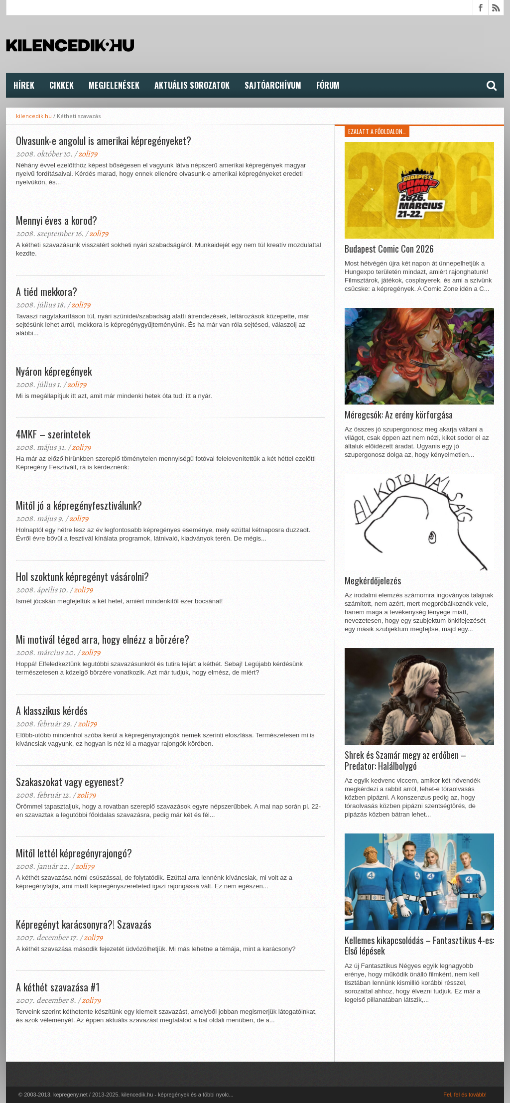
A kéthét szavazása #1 (58, 987)
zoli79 (87, 153)
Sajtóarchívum (273, 85)
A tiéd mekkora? (46, 291)
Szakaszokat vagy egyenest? (70, 782)
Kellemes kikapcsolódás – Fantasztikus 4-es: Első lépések (419, 946)
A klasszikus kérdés (52, 710)
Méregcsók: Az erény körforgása (399, 415)
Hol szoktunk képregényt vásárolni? (82, 576)
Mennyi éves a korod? (56, 220)
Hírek (23, 85)
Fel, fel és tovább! (465, 1095)
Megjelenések (114, 85)
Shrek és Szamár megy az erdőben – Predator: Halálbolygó (405, 760)
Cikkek (61, 85)
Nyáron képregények (54, 371)
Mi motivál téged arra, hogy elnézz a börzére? (102, 639)
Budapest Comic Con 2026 (389, 249)
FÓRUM (328, 85)
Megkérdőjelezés (373, 580)
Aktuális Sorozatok (192, 85)
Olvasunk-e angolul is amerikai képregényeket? (103, 140)
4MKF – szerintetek (53, 434)
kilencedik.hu (34, 116)
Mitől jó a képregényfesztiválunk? (79, 505)
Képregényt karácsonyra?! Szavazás (83, 924)
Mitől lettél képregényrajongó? (74, 853)
